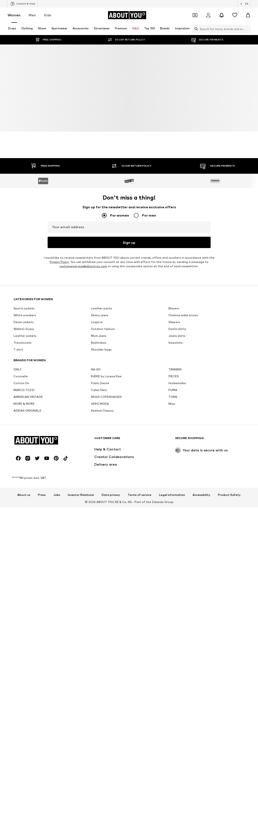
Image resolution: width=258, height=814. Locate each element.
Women (14, 15)
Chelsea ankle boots (183, 315)
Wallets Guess (24, 329)
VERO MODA (100, 404)
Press (42, 495)
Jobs (56, 495)
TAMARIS (175, 369)
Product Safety (229, 495)
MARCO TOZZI (24, 390)
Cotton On (21, 383)
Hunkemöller (177, 383)
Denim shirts (177, 329)
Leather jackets (25, 336)
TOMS (172, 397)
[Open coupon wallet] (195, 15)
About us (23, 495)
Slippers (174, 322)
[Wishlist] (235, 15)
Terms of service (139, 495)
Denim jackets (24, 322)
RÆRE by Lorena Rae (106, 376)
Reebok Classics (102, 411)
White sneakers (25, 315)
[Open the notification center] (221, 15)
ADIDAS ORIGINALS (27, 411)
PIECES (173, 376)
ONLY (17, 369)
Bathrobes (98, 343)
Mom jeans (98, 336)
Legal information (172, 495)
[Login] (208, 15)
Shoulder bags (101, 349)
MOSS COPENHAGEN (106, 397)
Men (32, 15)
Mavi (171, 404)
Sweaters (175, 343)
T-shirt (18, 349)
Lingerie (97, 322)
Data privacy (111, 495)
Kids (47, 15)
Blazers (173, 308)
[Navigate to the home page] (127, 15)
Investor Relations (81, 495)
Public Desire (100, 383)
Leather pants (101, 308)
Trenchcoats (23, 343)
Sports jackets (24, 308)
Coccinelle (21, 376)
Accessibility (201, 495)
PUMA (172, 390)
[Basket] (248, 15)
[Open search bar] (195, 29)
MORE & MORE (24, 404)
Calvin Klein (99, 390)
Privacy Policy (59, 262)
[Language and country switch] (244, 4)
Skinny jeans (99, 315)
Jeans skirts (177, 336)
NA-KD (95, 369)
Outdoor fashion (103, 329)
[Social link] (18, 458)
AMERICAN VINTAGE (28, 397)
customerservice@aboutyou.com (83, 266)
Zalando (158, 502)
